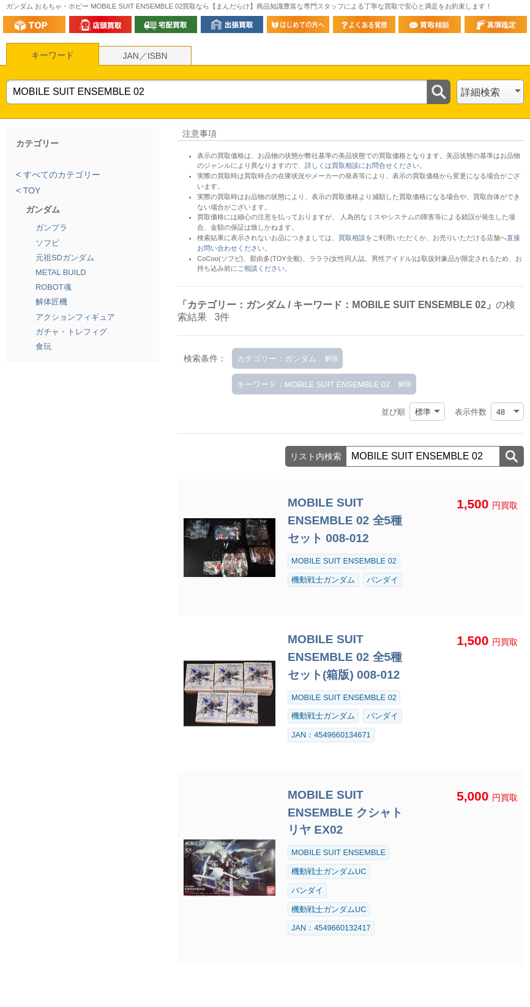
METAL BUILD (60, 272)
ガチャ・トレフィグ (71, 331)
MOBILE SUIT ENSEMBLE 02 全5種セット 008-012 (345, 520)
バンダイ (382, 579)
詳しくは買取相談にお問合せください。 (365, 165)
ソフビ (47, 242)
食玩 (43, 346)
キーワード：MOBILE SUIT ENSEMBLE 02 (313, 384)
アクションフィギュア (75, 317)
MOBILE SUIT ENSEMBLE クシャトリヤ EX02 (345, 812)
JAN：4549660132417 (331, 927)
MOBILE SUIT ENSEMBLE (338, 852)
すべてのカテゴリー (60, 174)
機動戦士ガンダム (323, 579)
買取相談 (351, 237)
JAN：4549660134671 (331, 734)
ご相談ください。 (264, 268)
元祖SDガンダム (64, 257)
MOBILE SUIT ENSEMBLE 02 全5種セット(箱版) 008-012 (345, 657)
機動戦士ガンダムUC (328, 871)
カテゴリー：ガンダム (276, 358)
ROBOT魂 (53, 287)
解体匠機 (51, 301)
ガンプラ (51, 227)
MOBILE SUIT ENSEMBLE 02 (344, 560)
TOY (30, 190)
